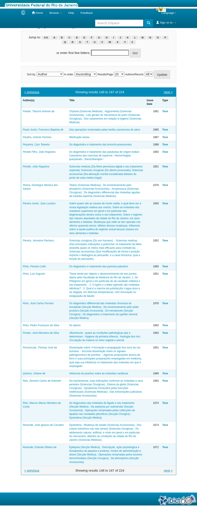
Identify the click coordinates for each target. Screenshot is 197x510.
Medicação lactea (79, 137)
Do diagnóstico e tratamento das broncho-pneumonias (100, 144)
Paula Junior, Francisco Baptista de (43, 129)
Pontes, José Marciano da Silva (41, 332)
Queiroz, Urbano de (34, 373)
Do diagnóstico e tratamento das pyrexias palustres (98, 266)
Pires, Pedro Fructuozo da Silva (41, 325)
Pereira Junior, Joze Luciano (39, 203)
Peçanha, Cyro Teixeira (36, 144)
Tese (165, 111)
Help (71, 12)
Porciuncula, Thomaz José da (40, 347)
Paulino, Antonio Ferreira (37, 137)
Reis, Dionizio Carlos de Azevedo (42, 380)
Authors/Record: (134, 74)
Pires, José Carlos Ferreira (38, 303)
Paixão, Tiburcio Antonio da (38, 111)
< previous (31, 92)
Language (169, 12)
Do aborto (75, 325)
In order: (69, 74)
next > (168, 92)
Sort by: (31, 74)
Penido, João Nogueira (36, 166)
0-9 (46, 37)
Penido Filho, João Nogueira (39, 151)
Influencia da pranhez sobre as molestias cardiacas (98, 373)
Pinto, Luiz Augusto (34, 273)
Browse (55, 12)
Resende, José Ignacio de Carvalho (43, 425)
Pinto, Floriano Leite (34, 266)
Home (37, 12)
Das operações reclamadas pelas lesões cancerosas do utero (104, 129)
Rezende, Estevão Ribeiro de (40, 447)
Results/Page (105, 74)
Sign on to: (166, 22)
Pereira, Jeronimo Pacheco (38, 240)
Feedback (86, 12)
